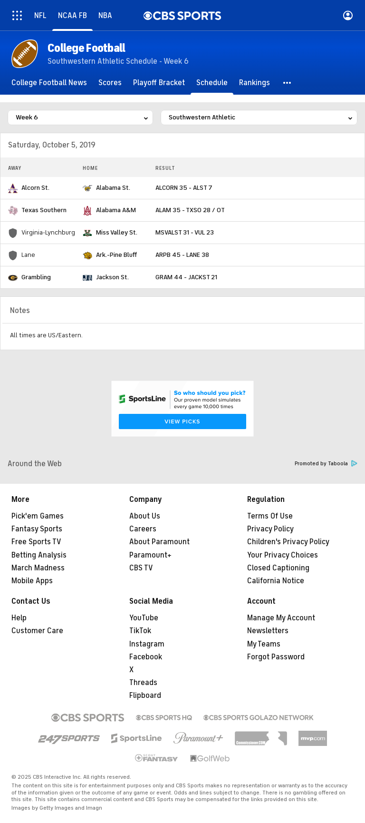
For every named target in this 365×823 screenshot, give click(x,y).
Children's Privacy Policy (288, 542)
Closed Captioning (278, 568)
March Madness (38, 568)
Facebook (145, 657)
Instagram (146, 644)
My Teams (263, 644)
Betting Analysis (39, 555)
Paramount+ (150, 555)
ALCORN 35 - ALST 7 (183, 188)
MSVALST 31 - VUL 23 (184, 232)
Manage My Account (281, 618)
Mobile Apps (32, 581)
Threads (143, 682)
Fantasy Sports (36, 529)
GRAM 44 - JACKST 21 (186, 277)
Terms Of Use (270, 516)
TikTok (140, 631)
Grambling (36, 277)
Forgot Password (276, 657)
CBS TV (141, 568)
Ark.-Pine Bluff (116, 255)
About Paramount (159, 542)
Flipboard (145, 695)
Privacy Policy (270, 529)
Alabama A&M (116, 210)
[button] (287, 83)
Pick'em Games (37, 516)
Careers (142, 529)
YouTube (143, 618)
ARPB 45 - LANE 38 (182, 255)
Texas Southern (44, 210)
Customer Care (37, 631)
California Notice (275, 581)
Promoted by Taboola (326, 463)
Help (19, 618)
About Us (144, 516)
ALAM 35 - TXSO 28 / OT (190, 210)
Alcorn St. (35, 188)
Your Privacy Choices (282, 555)
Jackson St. (112, 277)
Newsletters (267, 631)
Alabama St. (113, 188)
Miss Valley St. (116, 232)
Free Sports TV (36, 542)
